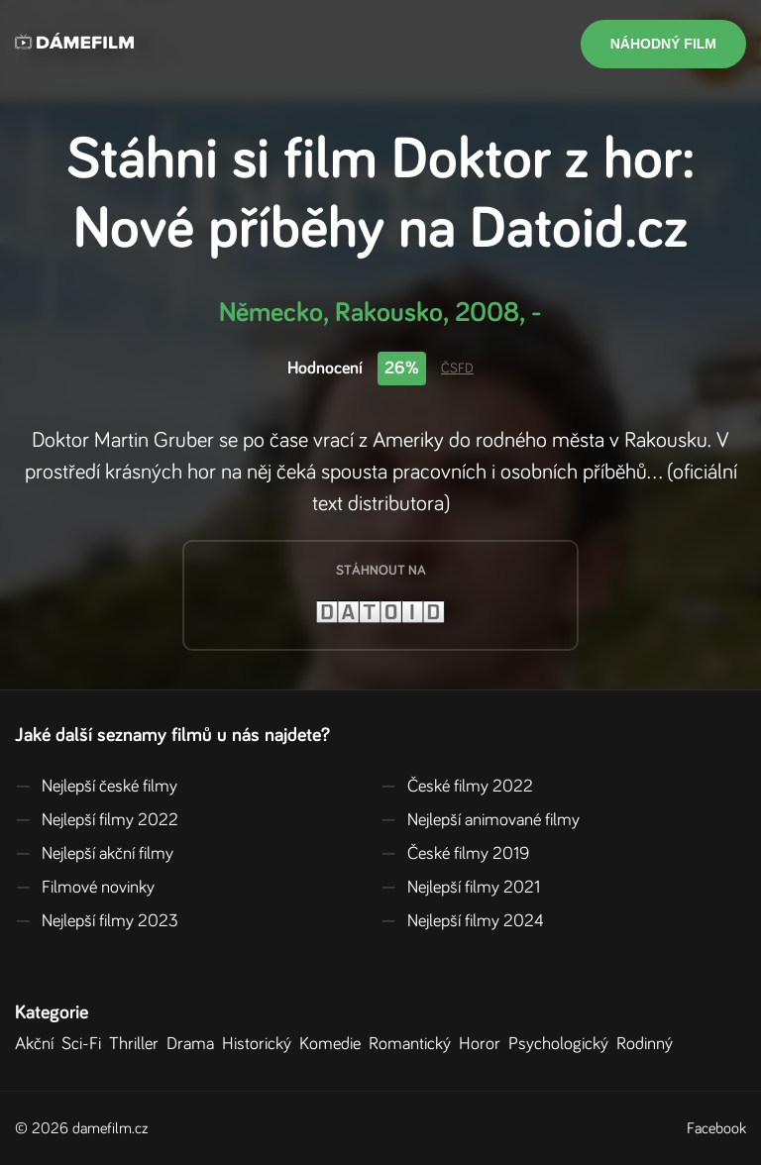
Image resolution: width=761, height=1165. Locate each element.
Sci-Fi (85, 1044)
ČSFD (457, 368)
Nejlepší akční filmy (94, 854)
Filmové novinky (85, 887)
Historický (260, 1044)
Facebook (716, 1128)
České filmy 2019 (454, 854)
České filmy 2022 (456, 786)
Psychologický (562, 1044)
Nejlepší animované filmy (480, 820)
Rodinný (648, 1044)
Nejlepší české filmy (96, 786)
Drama (194, 1044)
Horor (483, 1044)
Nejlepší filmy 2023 (96, 921)
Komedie (334, 1044)
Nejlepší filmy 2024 (462, 921)
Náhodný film (663, 44)
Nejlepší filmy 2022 (96, 820)
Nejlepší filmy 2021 (460, 887)
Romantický (414, 1044)
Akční (38, 1044)
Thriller (137, 1044)
